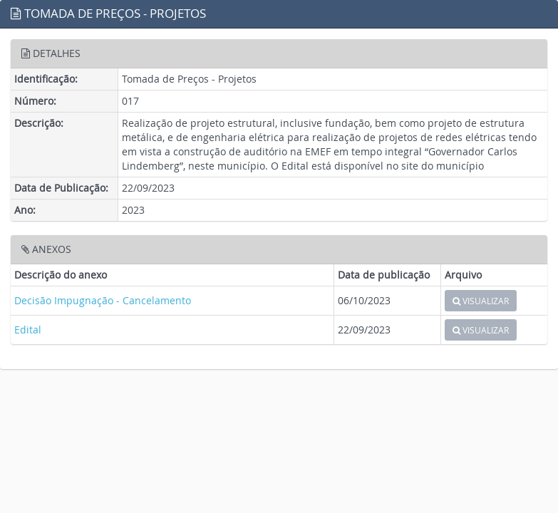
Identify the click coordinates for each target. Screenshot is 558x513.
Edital (27, 329)
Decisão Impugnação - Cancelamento (102, 300)
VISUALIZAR (481, 300)
